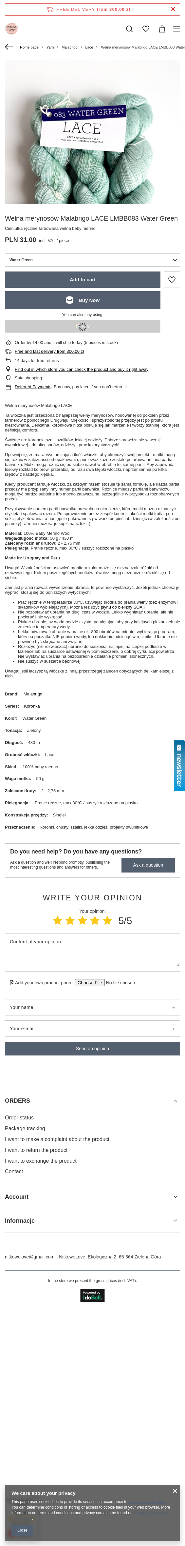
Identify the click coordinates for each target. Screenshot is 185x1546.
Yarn (50, 47)
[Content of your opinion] (92, 947)
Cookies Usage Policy (148, 1501)
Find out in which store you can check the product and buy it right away (81, 366)
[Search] (129, 29)
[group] (92, 176)
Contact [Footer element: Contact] (14, 1169)
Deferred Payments (33, 384)
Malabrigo (69, 47)
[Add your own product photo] (118, 979)
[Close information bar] (173, 9)
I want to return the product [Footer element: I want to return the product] (36, 1147)
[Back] (10, 47)
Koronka (32, 703)
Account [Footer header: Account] (16, 1194)
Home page (29, 47)
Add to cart (83, 277)
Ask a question (148, 862)
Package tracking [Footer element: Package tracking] (25, 1126)
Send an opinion (92, 1045)
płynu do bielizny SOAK (123, 604)
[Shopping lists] (146, 29)
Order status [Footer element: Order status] (19, 1115)
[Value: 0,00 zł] (162, 29)
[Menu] (177, 29)
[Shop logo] (11, 28)
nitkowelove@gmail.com (29, 1253)
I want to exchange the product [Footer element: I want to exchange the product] (41, 1158)
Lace (89, 47)
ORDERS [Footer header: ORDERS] (17, 1097)
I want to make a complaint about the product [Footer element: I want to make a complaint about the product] (57, 1136)
